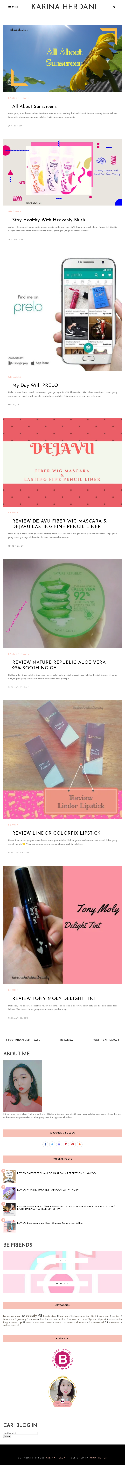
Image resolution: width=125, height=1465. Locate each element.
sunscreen (114, 1322)
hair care (33, 1319)
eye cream (104, 1316)
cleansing (78, 1316)
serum (70, 1322)
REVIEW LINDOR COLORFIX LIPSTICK (56, 833)
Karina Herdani (64, 7)
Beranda (66, 1040)
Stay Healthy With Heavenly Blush (48, 220)
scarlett (58, 1322)
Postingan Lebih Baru (24, 1040)
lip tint (92, 1319)
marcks (29, 1323)
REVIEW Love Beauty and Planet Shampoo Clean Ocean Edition (50, 1223)
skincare (81, 1322)
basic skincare (18, 98)
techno (6, 1326)
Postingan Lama (105, 1040)
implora (62, 1320)
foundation (8, 1319)
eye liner (116, 1316)
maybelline (39, 1323)
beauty (13, 513)
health (43, 1320)
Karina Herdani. (57, 1458)
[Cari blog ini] (20, 1433)
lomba (111, 1320)
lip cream (82, 1319)
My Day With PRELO (35, 385)
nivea (49, 1323)
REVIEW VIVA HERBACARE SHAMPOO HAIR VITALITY (48, 1190)
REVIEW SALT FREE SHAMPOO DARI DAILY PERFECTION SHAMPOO (56, 1173)
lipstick (102, 1320)
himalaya (53, 1320)
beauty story (49, 1316)
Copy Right (90, 1316)
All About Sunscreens (34, 106)
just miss (72, 1320)
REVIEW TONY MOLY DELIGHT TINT (54, 999)
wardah (16, 1326)
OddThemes (98, 1458)
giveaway (14, 212)
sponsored (97, 1322)
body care (65, 1316)
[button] (12, 7)
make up (16, 1322)
